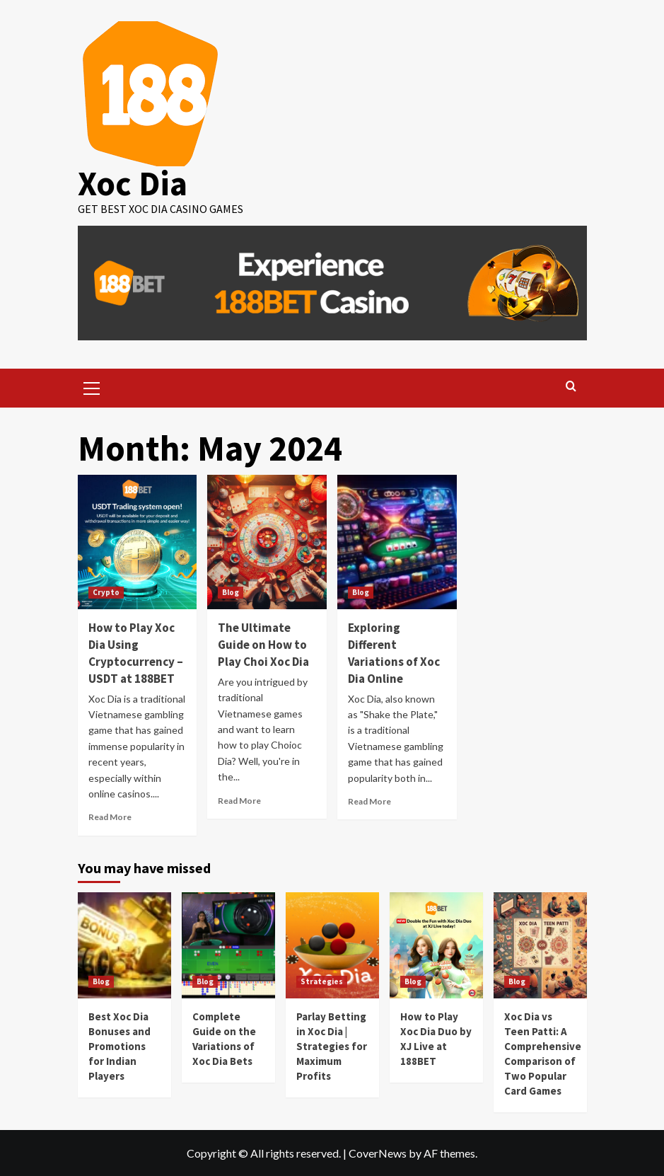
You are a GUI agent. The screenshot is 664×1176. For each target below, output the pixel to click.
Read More (110, 817)
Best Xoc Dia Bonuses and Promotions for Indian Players (119, 1046)
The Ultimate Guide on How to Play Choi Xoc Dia (263, 644)
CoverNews (378, 1153)
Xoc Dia (132, 183)
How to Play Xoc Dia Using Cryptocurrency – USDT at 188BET (135, 653)
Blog (230, 592)
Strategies (322, 981)
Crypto (106, 592)
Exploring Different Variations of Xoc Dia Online (394, 653)
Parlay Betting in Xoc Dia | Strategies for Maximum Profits (331, 1046)
